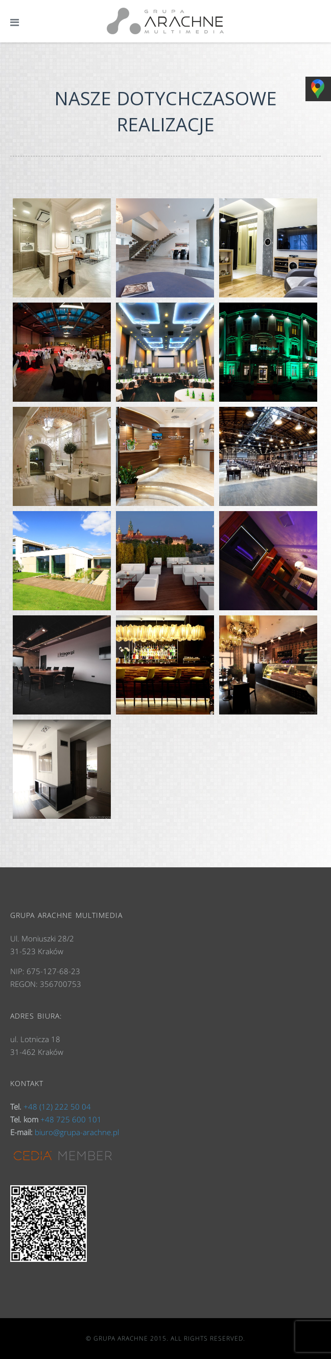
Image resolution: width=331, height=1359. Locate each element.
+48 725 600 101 (71, 1119)
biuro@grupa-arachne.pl (77, 1132)
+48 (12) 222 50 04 (57, 1106)
